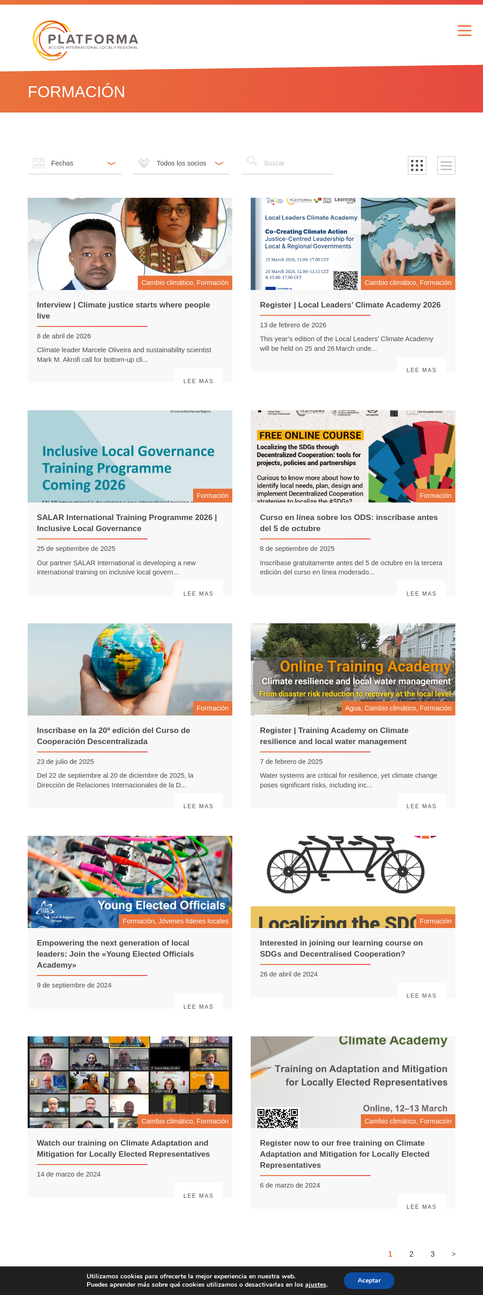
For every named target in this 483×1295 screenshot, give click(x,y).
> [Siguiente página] (454, 1254)
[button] (417, 165)
